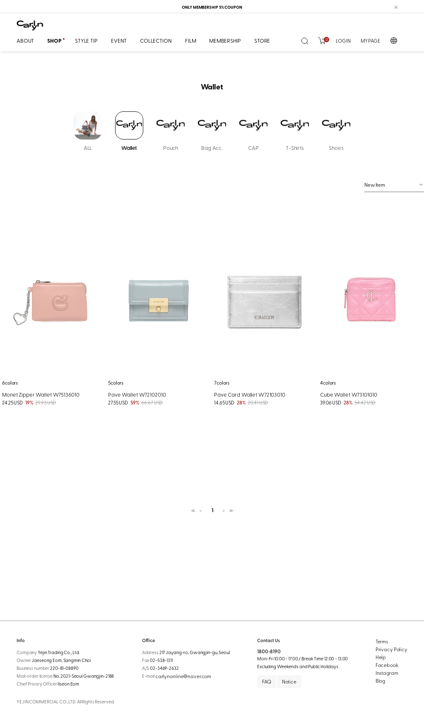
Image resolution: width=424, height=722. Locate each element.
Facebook (387, 665)
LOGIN (343, 40)
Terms (382, 641)
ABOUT (25, 40)
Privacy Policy (391, 649)
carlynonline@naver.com (183, 676)
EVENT (119, 40)
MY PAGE (370, 40)
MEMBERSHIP (225, 40)
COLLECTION (156, 40)
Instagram (387, 672)
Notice (289, 681)
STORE (262, 40)
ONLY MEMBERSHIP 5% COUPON (212, 7)
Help (381, 657)
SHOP (54, 40)
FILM (190, 40)
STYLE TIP (86, 40)
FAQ (266, 681)
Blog (380, 680)
